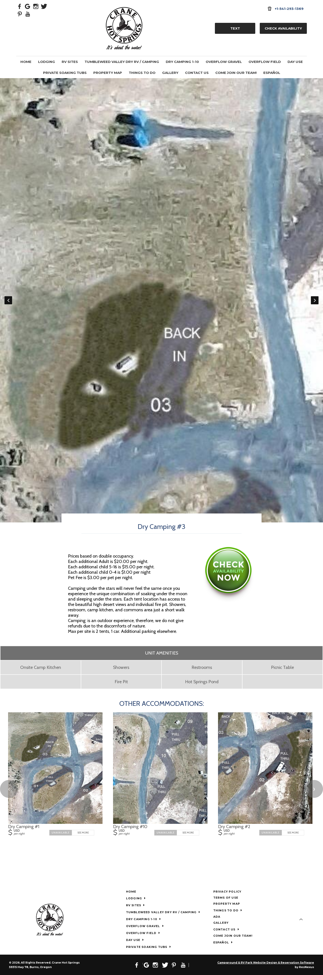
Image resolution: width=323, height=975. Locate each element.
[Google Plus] (27, 6)
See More (83, 832)
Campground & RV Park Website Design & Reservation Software (265, 962)
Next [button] (315, 300)
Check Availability (283, 28)
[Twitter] (44, 6)
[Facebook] (19, 6)
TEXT (235, 28)
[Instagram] (35, 6)
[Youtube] (27, 13)
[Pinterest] (19, 13)
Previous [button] (8, 300)
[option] (161, 300)
